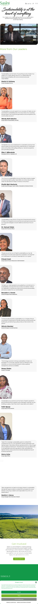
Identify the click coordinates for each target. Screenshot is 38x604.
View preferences (19, 599)
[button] (36, 582)
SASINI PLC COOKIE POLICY (11, 602)
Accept (19, 592)
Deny (19, 595)
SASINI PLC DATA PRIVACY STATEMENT (24, 602)
